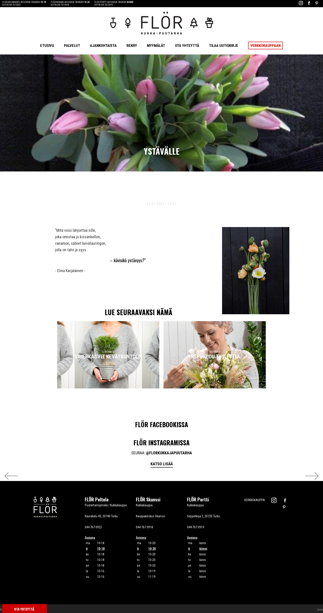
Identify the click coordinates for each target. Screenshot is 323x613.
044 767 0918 (63, 5)
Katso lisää (162, 463)
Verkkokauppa (254, 500)
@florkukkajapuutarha (169, 453)
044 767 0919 (107, 5)
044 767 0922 (15, 5)
